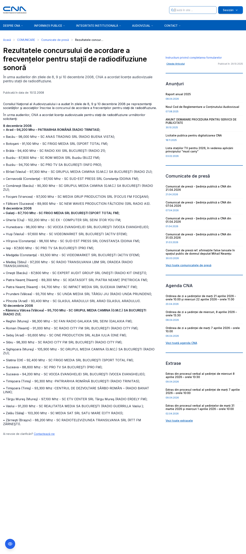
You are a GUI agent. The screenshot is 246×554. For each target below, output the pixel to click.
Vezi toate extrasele (179, 450)
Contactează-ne (44, 433)
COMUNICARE (26, 39)
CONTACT (172, 25)
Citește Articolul (175, 93)
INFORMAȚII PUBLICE (49, 25)
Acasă (7, 39)
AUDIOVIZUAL (142, 25)
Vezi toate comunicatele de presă (188, 294)
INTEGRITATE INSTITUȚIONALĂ (98, 25)
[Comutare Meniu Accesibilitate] (10, 543)
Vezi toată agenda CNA (181, 372)
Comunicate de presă (55, 39)
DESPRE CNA (13, 25)
